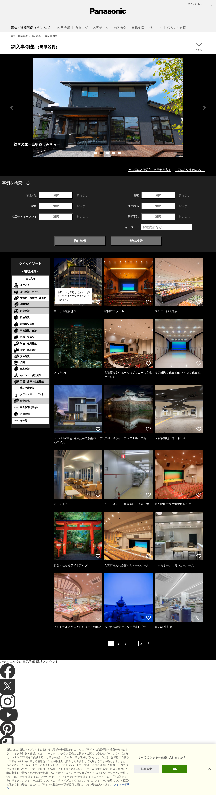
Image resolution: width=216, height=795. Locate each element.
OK (175, 768)
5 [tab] (120, 153)
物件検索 (80, 241)
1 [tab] (96, 153)
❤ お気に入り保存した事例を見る (149, 169)
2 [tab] (102, 153)
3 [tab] (108, 153)
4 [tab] (114, 153)
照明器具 (36, 36)
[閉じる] (209, 768)
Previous (12, 108)
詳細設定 (146, 768)
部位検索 (136, 241)
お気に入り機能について (190, 169)
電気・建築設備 (19, 36)
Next (204, 108)
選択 (56, 195)
